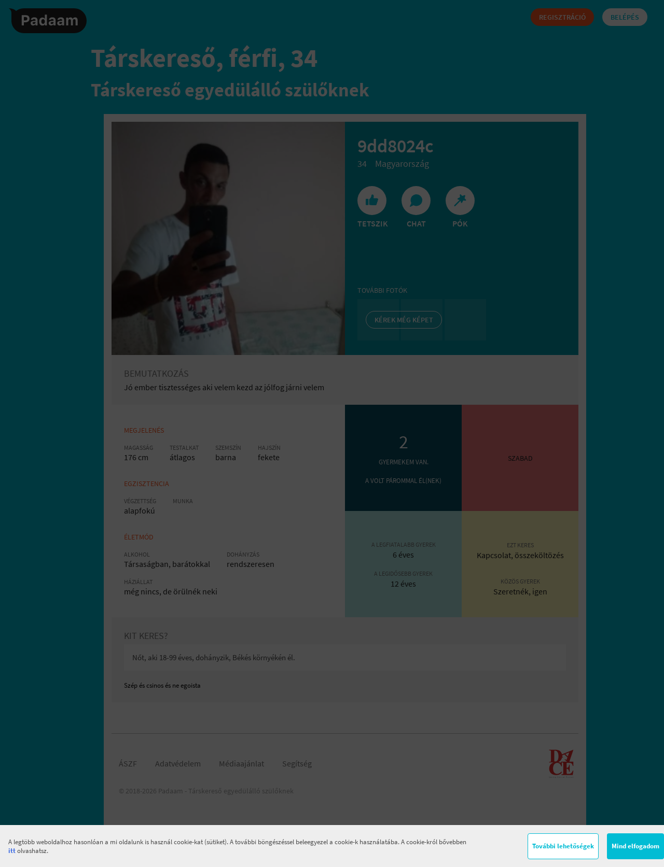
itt (12, 850)
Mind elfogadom (635, 846)
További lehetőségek (563, 846)
